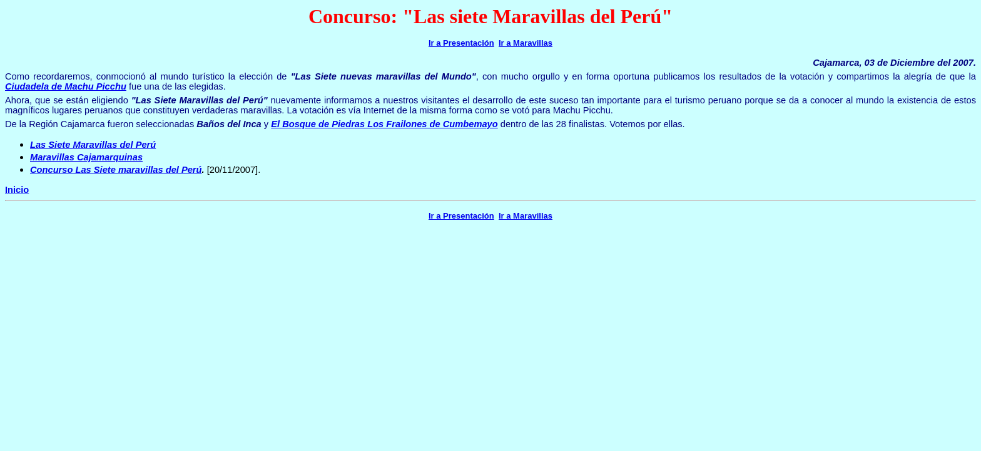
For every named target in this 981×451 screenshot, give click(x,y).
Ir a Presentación (461, 43)
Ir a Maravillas (525, 43)
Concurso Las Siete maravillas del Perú (116, 170)
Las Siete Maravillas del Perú (93, 145)
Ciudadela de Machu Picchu (65, 86)
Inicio (17, 190)
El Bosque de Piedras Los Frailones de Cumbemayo (384, 124)
